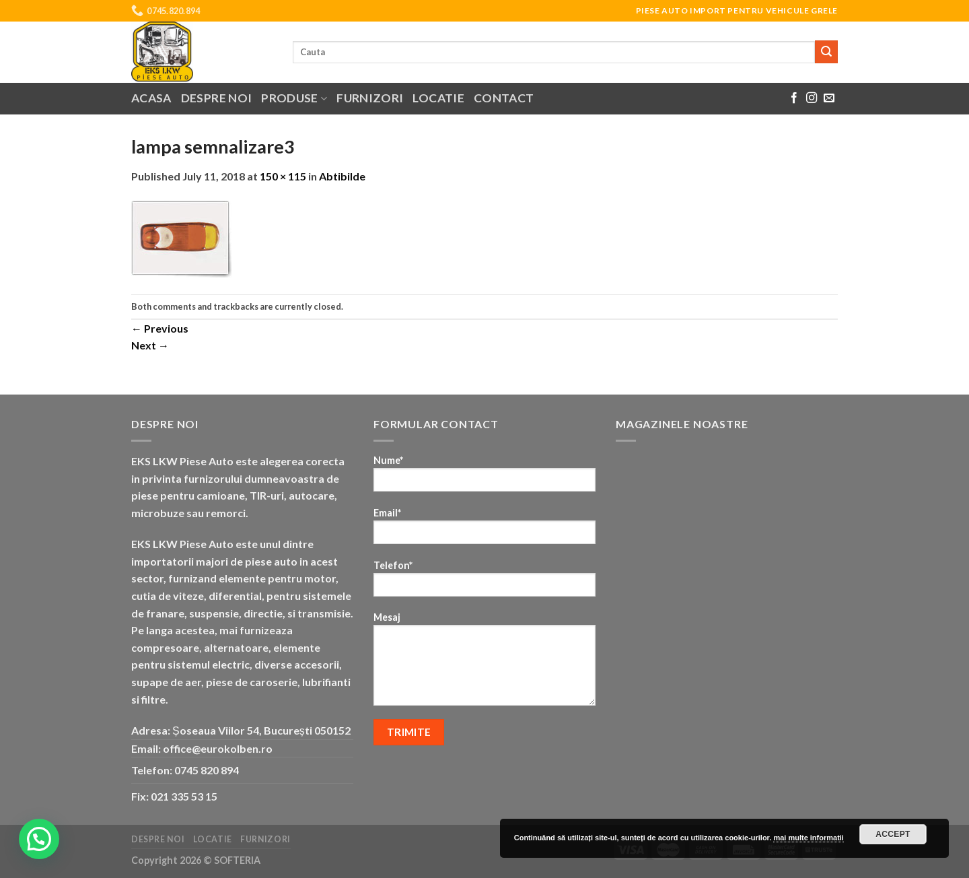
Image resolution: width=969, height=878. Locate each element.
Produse (294, 98)
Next (150, 345)
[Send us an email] (829, 98)
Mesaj (484, 663)
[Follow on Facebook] (794, 98)
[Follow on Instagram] (811, 98)
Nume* (484, 477)
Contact (504, 98)
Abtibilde (342, 176)
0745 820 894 (206, 770)
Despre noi (216, 98)
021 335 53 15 (184, 796)
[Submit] (826, 51)
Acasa (151, 98)
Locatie (438, 98)
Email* (484, 530)
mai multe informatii (808, 838)
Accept (892, 834)
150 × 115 (283, 176)
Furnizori (369, 98)
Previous (159, 328)
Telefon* (484, 583)
